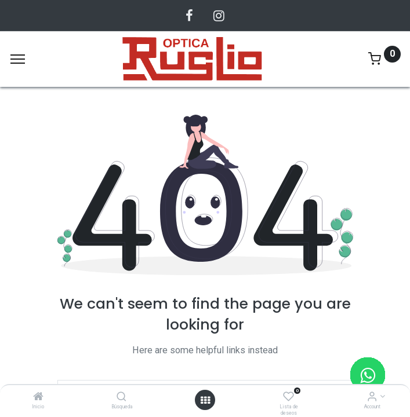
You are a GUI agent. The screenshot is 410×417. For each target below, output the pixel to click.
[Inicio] (38, 397)
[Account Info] (372, 397)
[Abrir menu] (205, 400)
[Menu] (17, 59)
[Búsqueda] (121, 397)
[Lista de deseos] (288, 397)
